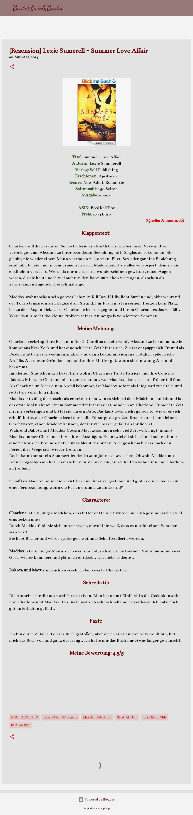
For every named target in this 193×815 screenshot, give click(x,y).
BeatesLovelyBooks (37, 8)
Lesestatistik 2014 (60, 717)
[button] (12, 67)
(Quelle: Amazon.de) (165, 220)
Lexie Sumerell (97, 717)
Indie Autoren (24, 717)
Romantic (20, 725)
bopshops (105, 808)
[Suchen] (69, 7)
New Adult (127, 717)
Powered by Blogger (96, 799)
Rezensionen (154, 717)
